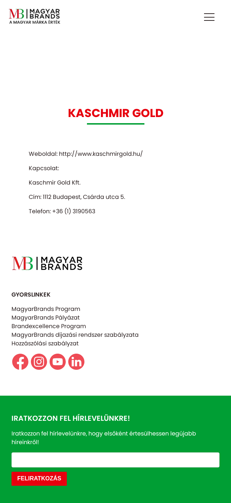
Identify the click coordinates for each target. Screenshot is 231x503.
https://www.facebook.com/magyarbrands (20, 362)
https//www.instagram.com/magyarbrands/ (39, 362)
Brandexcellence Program (48, 326)
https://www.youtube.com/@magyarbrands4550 (58, 362)
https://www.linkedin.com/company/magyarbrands (76, 362)
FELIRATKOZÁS (39, 478)
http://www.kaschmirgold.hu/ (101, 154)
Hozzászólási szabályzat (45, 343)
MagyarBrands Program (45, 309)
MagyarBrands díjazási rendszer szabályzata (75, 335)
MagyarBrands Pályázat (45, 317)
